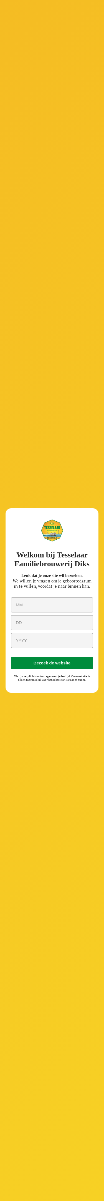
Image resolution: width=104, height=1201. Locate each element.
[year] (52, 640)
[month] (52, 604)
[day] (52, 622)
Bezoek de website (52, 663)
